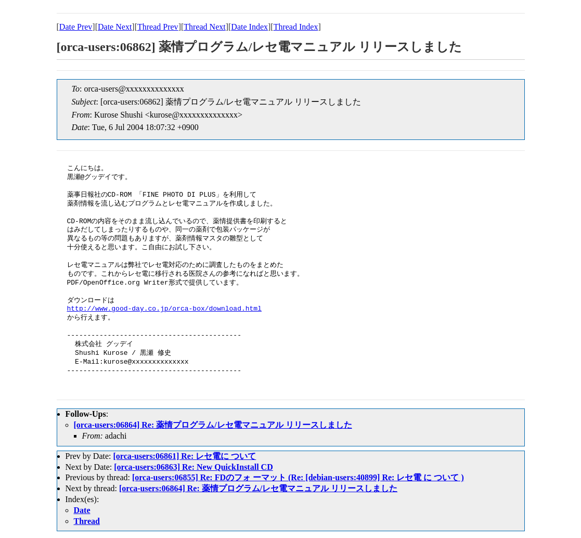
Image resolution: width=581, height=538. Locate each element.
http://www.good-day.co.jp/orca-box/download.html (164, 309)
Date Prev (76, 26)
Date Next (115, 26)
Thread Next (204, 26)
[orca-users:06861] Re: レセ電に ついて (184, 456)
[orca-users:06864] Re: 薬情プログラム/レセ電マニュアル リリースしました (213, 424)
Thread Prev (157, 26)
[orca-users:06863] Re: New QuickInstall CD (193, 467)
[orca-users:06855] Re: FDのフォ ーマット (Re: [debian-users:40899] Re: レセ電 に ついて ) (298, 477)
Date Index (249, 26)
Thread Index (296, 26)
